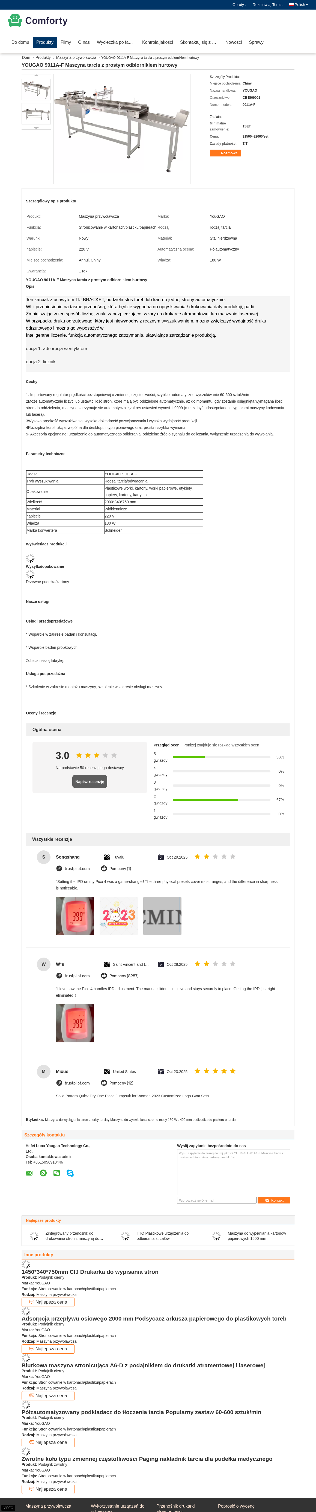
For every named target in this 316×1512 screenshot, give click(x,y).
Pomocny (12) (121, 1083)
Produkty (44, 42)
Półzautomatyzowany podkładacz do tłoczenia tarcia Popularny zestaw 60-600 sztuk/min (141, 1412)
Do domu (20, 42)
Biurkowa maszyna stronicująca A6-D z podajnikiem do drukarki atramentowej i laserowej (143, 1365)
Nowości (233, 42)
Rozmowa (225, 153)
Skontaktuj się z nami (200, 42)
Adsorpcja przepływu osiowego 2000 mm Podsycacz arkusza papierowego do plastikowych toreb (154, 1318)
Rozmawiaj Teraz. (268, 4)
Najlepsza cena (48, 1302)
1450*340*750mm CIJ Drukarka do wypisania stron (90, 1272)
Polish (301, 4)
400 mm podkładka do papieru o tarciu (207, 1120)
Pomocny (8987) (124, 976)
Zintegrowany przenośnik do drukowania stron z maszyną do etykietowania (72, 1238)
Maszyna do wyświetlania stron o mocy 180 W (143, 1120)
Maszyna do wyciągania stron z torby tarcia (76, 1120)
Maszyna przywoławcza (76, 57)
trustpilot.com (77, 869)
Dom (26, 57)
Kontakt (274, 1200)
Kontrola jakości (157, 42)
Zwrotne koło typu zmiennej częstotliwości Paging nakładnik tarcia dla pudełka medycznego (147, 1459)
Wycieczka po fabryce (118, 42)
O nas (84, 42)
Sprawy (256, 42)
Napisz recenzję (89, 782)
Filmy (66, 42)
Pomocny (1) (120, 869)
